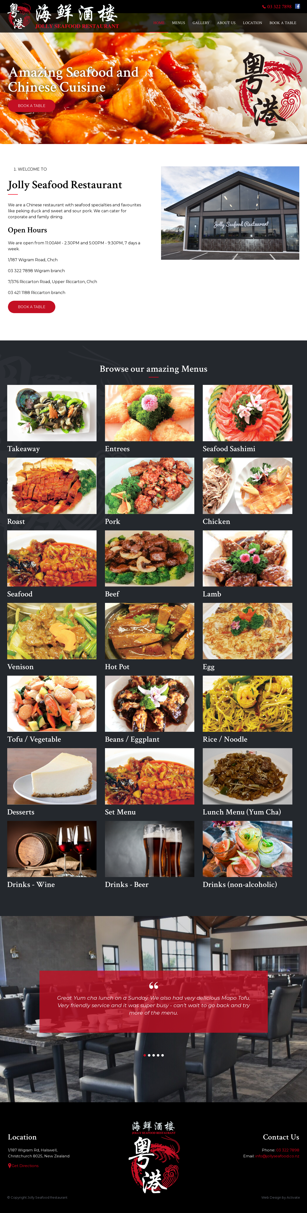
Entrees (149, 419)
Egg (247, 637)
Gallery (201, 23)
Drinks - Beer (149, 855)
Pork (149, 492)
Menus (178, 23)
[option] (153, 78)
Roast (52, 492)
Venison (52, 637)
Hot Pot (149, 637)
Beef (149, 564)
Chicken (247, 492)
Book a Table (283, 23)
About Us (226, 23)
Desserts (52, 782)
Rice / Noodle (247, 710)
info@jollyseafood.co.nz (277, 1156)
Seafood (52, 564)
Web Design (271, 1197)
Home (159, 23)
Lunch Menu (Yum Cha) (247, 782)
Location (252, 23)
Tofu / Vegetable (52, 710)
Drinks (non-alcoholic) (247, 855)
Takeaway (52, 419)
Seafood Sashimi (247, 419)
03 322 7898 (279, 6)
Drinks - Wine (52, 855)
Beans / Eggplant (149, 710)
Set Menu (149, 782)
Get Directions (25, 1165)
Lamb (247, 564)
